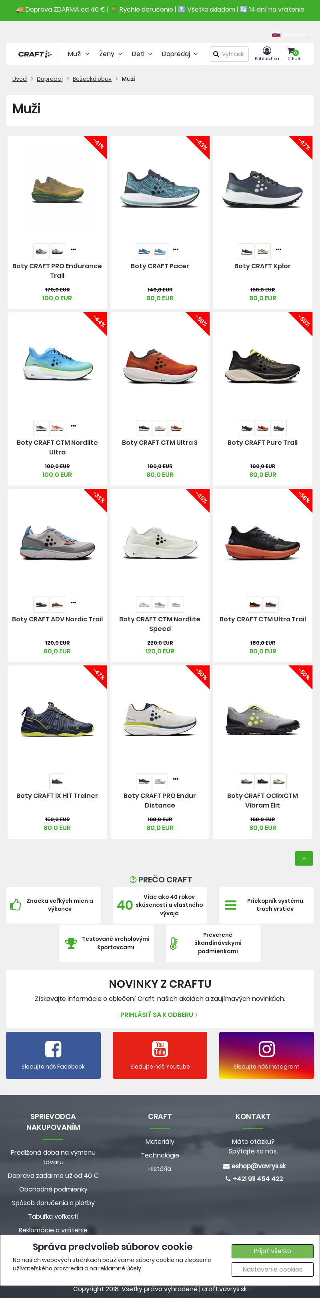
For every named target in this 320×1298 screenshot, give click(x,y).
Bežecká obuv (92, 79)
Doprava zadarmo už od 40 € (53, 1175)
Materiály (160, 1141)
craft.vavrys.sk (224, 1289)
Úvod (19, 79)
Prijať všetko (272, 1251)
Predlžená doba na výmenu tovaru (53, 1157)
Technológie (160, 1155)
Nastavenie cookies (272, 1269)
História (159, 1168)
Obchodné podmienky (53, 1189)
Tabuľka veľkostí (53, 1216)
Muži (129, 79)
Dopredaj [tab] (181, 53)
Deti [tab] (143, 53)
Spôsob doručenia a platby (53, 1203)
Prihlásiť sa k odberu (160, 1014)
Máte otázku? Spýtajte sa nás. (253, 1146)
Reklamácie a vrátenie (53, 1230)
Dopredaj (50, 79)
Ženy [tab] (111, 53)
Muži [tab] (79, 53)
